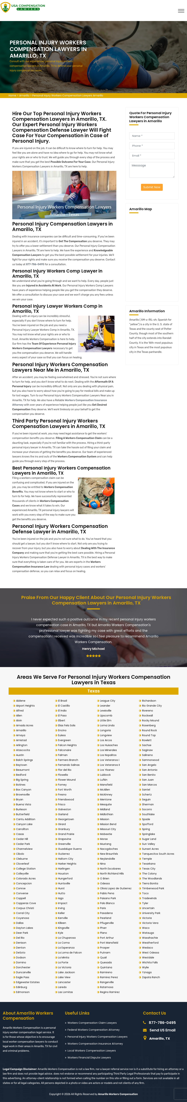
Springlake (149, 834)
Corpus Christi (26, 908)
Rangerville (108, 982)
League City (108, 701)
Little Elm (106, 720)
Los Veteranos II (111, 765)
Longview (106, 735)
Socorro (147, 809)
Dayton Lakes (25, 928)
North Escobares (111, 868)
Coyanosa (23, 918)
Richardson (150, 701)
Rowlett (147, 740)
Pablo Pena (108, 893)
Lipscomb (107, 715)
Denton (21, 947)
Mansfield (107, 784)
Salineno (148, 755)
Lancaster (65, 982)
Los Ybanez (108, 770)
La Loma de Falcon (71, 952)
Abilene (21, 701)
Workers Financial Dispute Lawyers (89, 1057)
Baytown (22, 765)
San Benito (149, 775)
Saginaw (148, 750)
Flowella (64, 775)
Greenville (65, 844)
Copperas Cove (27, 903)
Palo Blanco (108, 903)
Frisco (62, 804)
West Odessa (151, 952)
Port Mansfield (110, 943)
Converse (23, 893)
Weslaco (148, 947)
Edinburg (22, 987)
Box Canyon (24, 789)
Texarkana (149, 864)
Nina (103, 864)
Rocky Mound (151, 720)
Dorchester (24, 967)
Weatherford (151, 943)
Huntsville (65, 883)
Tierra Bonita (151, 883)
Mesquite (106, 804)
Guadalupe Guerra (70, 849)
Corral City (23, 913)
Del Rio (21, 938)
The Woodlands (153, 878)
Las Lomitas (66, 992)
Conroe (21, 888)
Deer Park (23, 933)
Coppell (21, 898)
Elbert (62, 720)
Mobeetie (107, 834)
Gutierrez (64, 854)
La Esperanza (67, 947)
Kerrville (63, 918)
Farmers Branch (69, 760)
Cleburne (22, 859)
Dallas (20, 923)
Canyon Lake (25, 824)
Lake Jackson (67, 972)
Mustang (106, 844)
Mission (105, 819)
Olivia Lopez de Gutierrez (116, 888)
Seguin (147, 799)
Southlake (149, 814)
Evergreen (65, 740)
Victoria (147, 918)
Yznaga (147, 972)
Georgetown (67, 819)
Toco (146, 893)
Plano (104, 933)
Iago (61, 898)
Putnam (106, 952)
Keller (62, 913)
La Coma (64, 943)
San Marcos (150, 784)
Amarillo (24, 95)
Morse (104, 839)
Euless (62, 735)
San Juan (148, 780)
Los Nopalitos (109, 755)
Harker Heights (68, 864)
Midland (106, 809)
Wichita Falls (150, 962)
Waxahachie (151, 938)
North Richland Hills (113, 873)
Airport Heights (26, 705)
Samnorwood (151, 760)
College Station (26, 868)
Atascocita (24, 750)
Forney (63, 784)
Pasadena (107, 913)
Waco (146, 928)
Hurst (62, 888)
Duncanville (24, 972)
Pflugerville (108, 923)
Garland (64, 814)
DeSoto (21, 952)
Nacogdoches (110, 849)
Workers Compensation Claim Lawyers (92, 1023)
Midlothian (107, 814)
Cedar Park (24, 844)
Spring (146, 829)
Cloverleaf (23, 864)
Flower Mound (67, 780)
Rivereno (148, 710)
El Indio (63, 710)
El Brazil (63, 701)
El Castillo (65, 705)
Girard (62, 824)
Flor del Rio (65, 770)
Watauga (148, 933)
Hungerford (66, 878)
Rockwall (148, 715)
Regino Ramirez (110, 992)
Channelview (25, 849)
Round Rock (150, 730)
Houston (64, 873)
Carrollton (23, 829)
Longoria (106, 730)
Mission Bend (109, 824)
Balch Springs (25, 760)
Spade (147, 819)
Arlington (22, 745)
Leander (106, 705)
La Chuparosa (67, 938)
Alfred (20, 710)
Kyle (61, 933)
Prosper (105, 947)
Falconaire (65, 750)
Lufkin (104, 780)
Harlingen (65, 868)
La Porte (64, 962)
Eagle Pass (23, 977)
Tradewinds (150, 898)
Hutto (62, 893)
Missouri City (109, 829)
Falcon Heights (68, 745)
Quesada (106, 962)
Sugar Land (150, 839)
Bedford (22, 775)
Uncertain (149, 908)
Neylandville (108, 859)
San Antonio (150, 770)
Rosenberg (149, 725)
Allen (20, 715)
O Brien (105, 878)
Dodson (21, 957)
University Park (152, 913)
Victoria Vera (151, 923)
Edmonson (23, 992)
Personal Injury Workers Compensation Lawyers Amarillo (67, 95)
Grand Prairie (67, 834)
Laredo (63, 987)
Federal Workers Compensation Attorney (94, 1030)
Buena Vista (24, 804)
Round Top (149, 735)
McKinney (107, 794)
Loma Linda (108, 725)
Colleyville (23, 873)
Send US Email (162, 1030)
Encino (63, 730)
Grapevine (65, 839)
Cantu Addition (26, 819)
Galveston (65, 809)
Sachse (147, 745)
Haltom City (66, 859)
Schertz (147, 794)
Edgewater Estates (28, 982)
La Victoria (65, 967)
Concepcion (25, 883)
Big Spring (23, 780)
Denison (22, 943)
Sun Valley (149, 844)
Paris (104, 908)
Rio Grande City (152, 705)
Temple (147, 859)
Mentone (106, 799)
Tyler (146, 903)
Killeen (63, 923)
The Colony (150, 873)
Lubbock (106, 775)
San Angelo (150, 765)
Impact (63, 903)
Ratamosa (107, 987)
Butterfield (23, 814)
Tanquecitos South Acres (159, 854)
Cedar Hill (23, 839)
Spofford (148, 824)
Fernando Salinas (69, 765)
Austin (21, 755)
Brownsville (23, 794)
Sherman (148, 804)
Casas (21, 834)
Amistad (22, 740)
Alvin (20, 720)
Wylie (146, 967)
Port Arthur (108, 938)
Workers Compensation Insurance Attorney (95, 1043)
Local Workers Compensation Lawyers (92, 1050)
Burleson (22, 809)
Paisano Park (109, 898)
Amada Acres (25, 725)
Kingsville (64, 928)
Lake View (65, 977)
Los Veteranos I (110, 760)
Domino (22, 962)
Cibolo (21, 854)
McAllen (106, 789)
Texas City (149, 868)
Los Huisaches (110, 745)
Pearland (106, 918)
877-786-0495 (162, 1022)
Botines (21, 784)
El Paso (63, 715)
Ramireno (107, 972)
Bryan (20, 799)
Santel (147, 789)
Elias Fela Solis (67, 725)
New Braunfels (110, 854)
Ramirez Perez (110, 977)
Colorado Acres (26, 878)
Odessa (105, 883)
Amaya (21, 735)
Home (12, 95)
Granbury (65, 829)
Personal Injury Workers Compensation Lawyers (97, 1037)
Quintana (107, 967)
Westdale (149, 957)
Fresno (63, 794)
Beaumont (23, 770)
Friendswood (67, 799)
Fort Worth (65, 789)
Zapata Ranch (152, 977)
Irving (62, 908)
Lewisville (106, 710)
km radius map (152, 256)
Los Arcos (107, 740)
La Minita (64, 957)
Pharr (104, 928)
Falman (63, 755)
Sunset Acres (151, 849)
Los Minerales (109, 750)
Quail (104, 957)
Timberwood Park (154, 888)
